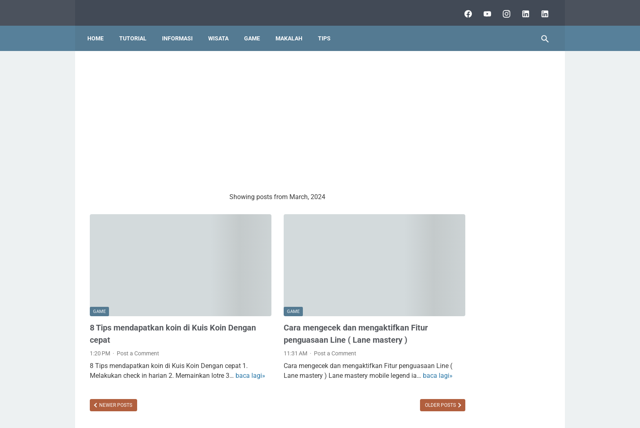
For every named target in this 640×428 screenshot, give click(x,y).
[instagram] (503, 10)
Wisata (221, 32)
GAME (99, 289)
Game (254, 32)
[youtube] (484, 10)
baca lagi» (129, 363)
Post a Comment (138, 331)
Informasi (179, 32)
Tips (326, 32)
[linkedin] (522, 10)
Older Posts (374, 392)
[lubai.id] (541, 10)
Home (98, 32)
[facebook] (464, 10)
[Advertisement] (244, 117)
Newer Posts (115, 392)
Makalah (291, 32)
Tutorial (135, 32)
